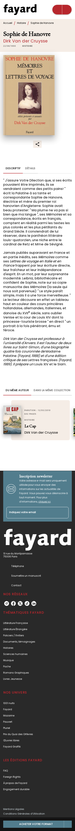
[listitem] (6, 603)
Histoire (21, 23)
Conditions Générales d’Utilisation (24, 813)
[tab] (13, 168)
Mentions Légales (13, 809)
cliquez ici (44, 501)
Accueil (7, 23)
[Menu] (62, 10)
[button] (27, 46)
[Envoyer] (64, 512)
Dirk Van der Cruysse (25, 41)
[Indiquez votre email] (32, 512)
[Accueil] (20, 9)
